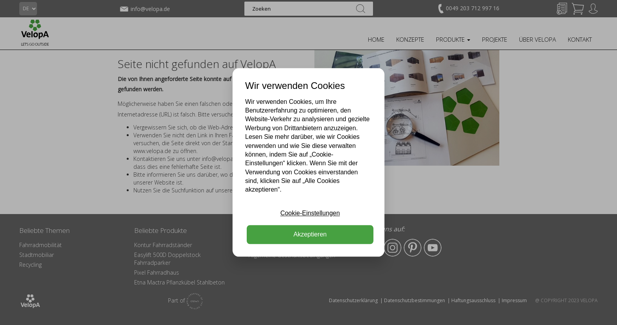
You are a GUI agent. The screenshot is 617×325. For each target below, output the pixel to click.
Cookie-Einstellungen (310, 213)
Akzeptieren (310, 234)
